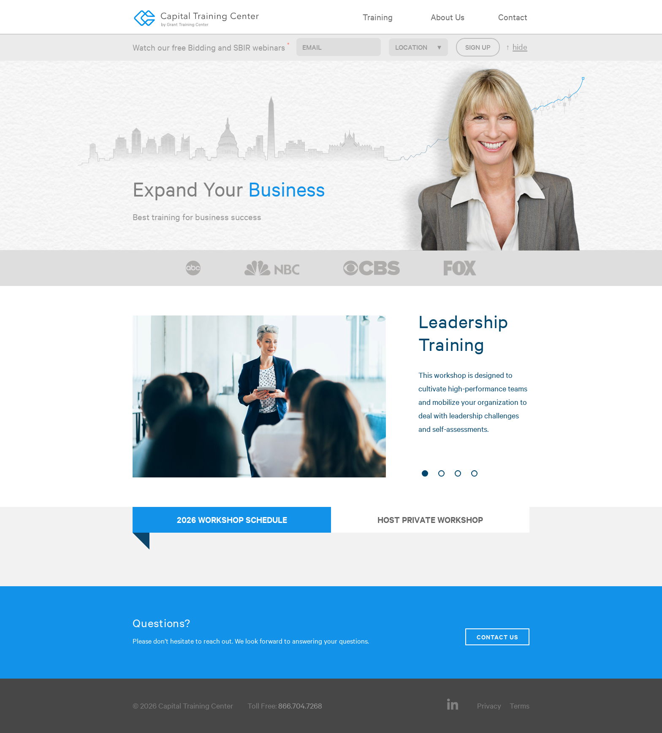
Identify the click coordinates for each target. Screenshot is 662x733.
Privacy (489, 705)
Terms (519, 705)
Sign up (478, 46)
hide (520, 46)
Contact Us (497, 636)
